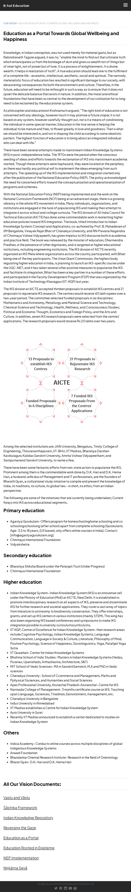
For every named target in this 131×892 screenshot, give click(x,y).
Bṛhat (88, 884)
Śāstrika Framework (20, 807)
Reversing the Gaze (19, 827)
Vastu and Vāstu (16, 797)
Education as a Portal (21, 837)
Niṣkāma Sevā (15, 868)
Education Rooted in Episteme (28, 848)
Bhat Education (16, 5)
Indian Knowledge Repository (28, 817)
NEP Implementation (21, 858)
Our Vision (10, 23)
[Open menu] (125, 5)
